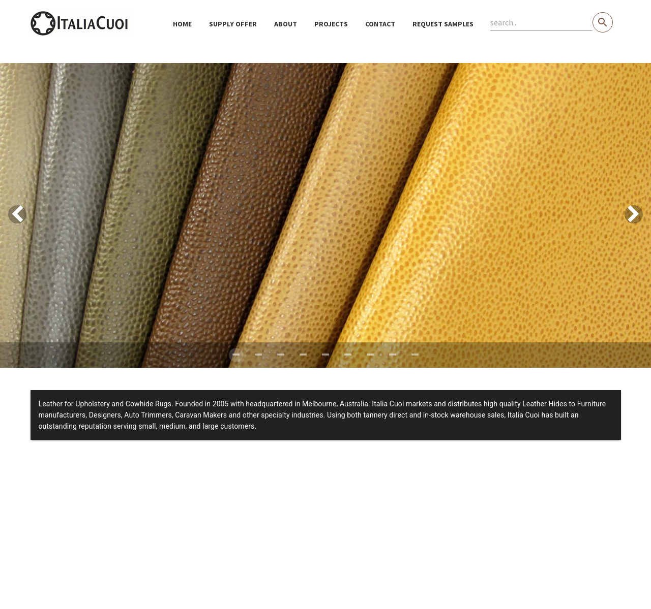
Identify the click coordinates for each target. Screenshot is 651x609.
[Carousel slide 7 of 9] (370, 355)
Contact (380, 23)
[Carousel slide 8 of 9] (393, 355)
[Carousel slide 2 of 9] (258, 355)
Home (182, 23)
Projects (331, 23)
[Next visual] (634, 214)
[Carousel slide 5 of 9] (325, 355)
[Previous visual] (17, 214)
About (285, 23)
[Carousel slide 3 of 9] (281, 355)
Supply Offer (233, 23)
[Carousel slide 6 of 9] (348, 355)
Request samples (443, 23)
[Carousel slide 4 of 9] (303, 355)
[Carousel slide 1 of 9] (236, 355)
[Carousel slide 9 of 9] (415, 355)
